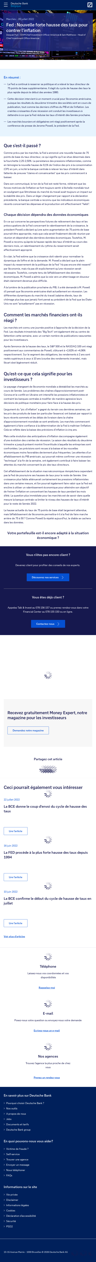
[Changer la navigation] (5, 4)
